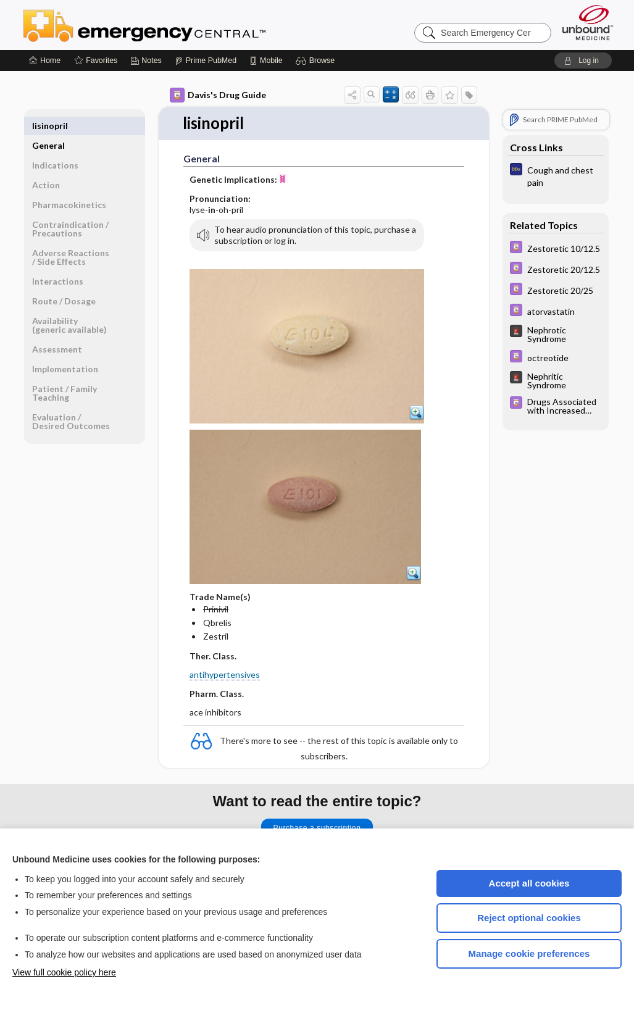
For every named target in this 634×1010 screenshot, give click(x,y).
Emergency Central (176, 24)
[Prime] (205, 60)
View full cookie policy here (64, 972)
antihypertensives (225, 675)
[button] (317, 60)
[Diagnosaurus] (556, 175)
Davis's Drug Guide (218, 95)
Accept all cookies (529, 883)
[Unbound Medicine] (588, 22)
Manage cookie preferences (529, 953)
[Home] (44, 60)
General (48, 125)
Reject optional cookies (529, 917)
